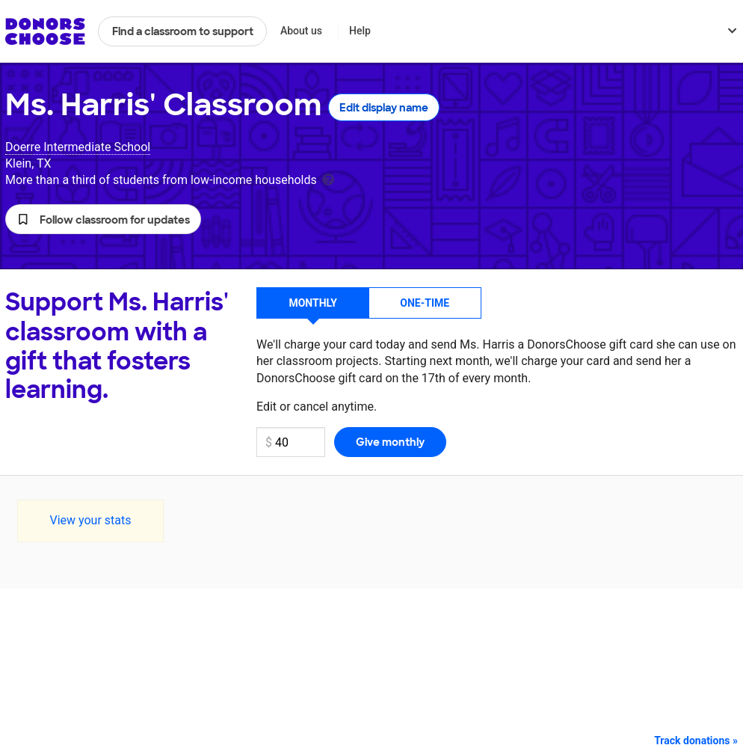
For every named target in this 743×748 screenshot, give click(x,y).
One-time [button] (424, 303)
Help (360, 31)
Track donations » (696, 741)
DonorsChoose (45, 31)
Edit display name (383, 107)
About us (301, 31)
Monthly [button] (313, 303)
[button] (103, 219)
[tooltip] (328, 178)
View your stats (90, 520)
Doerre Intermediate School (77, 147)
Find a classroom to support (182, 31)
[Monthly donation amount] (290, 442)
